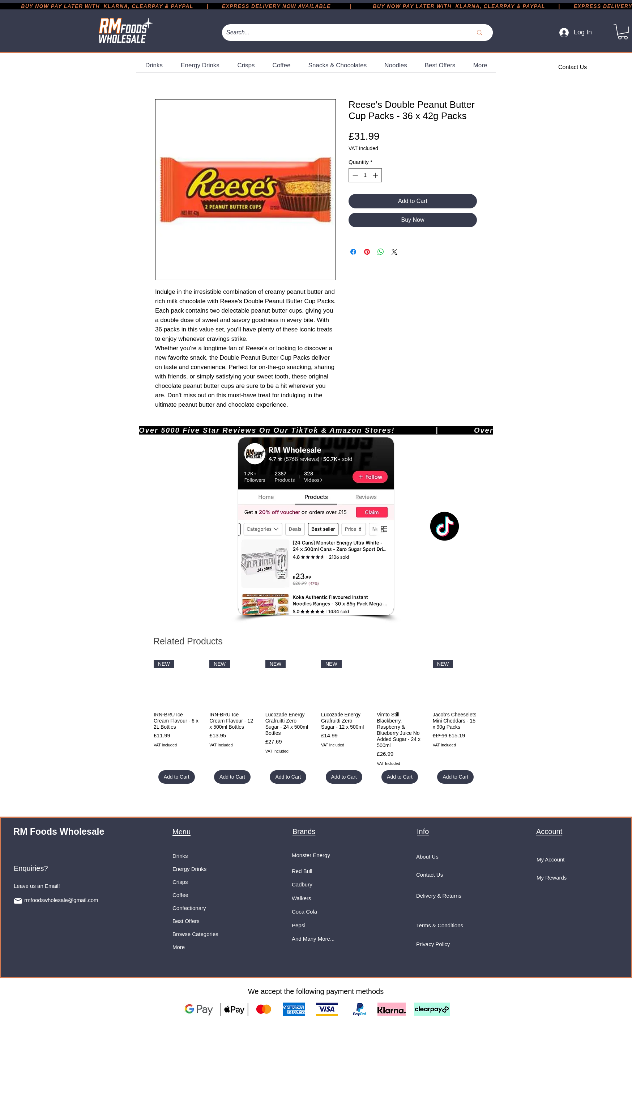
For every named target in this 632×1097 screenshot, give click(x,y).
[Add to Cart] (176, 777)
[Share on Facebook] (353, 251)
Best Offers (186, 921)
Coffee (180, 895)
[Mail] (18, 901)
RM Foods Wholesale (58, 831)
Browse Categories (195, 934)
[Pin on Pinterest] (367, 251)
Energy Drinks (189, 869)
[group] (316, 722)
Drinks (180, 856)
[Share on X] (394, 251)
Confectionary (189, 908)
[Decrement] (354, 175)
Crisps (180, 882)
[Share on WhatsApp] (380, 251)
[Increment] (376, 175)
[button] (623, 31)
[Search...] (338, 32)
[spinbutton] (365, 175)
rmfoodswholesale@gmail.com (61, 900)
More (178, 947)
